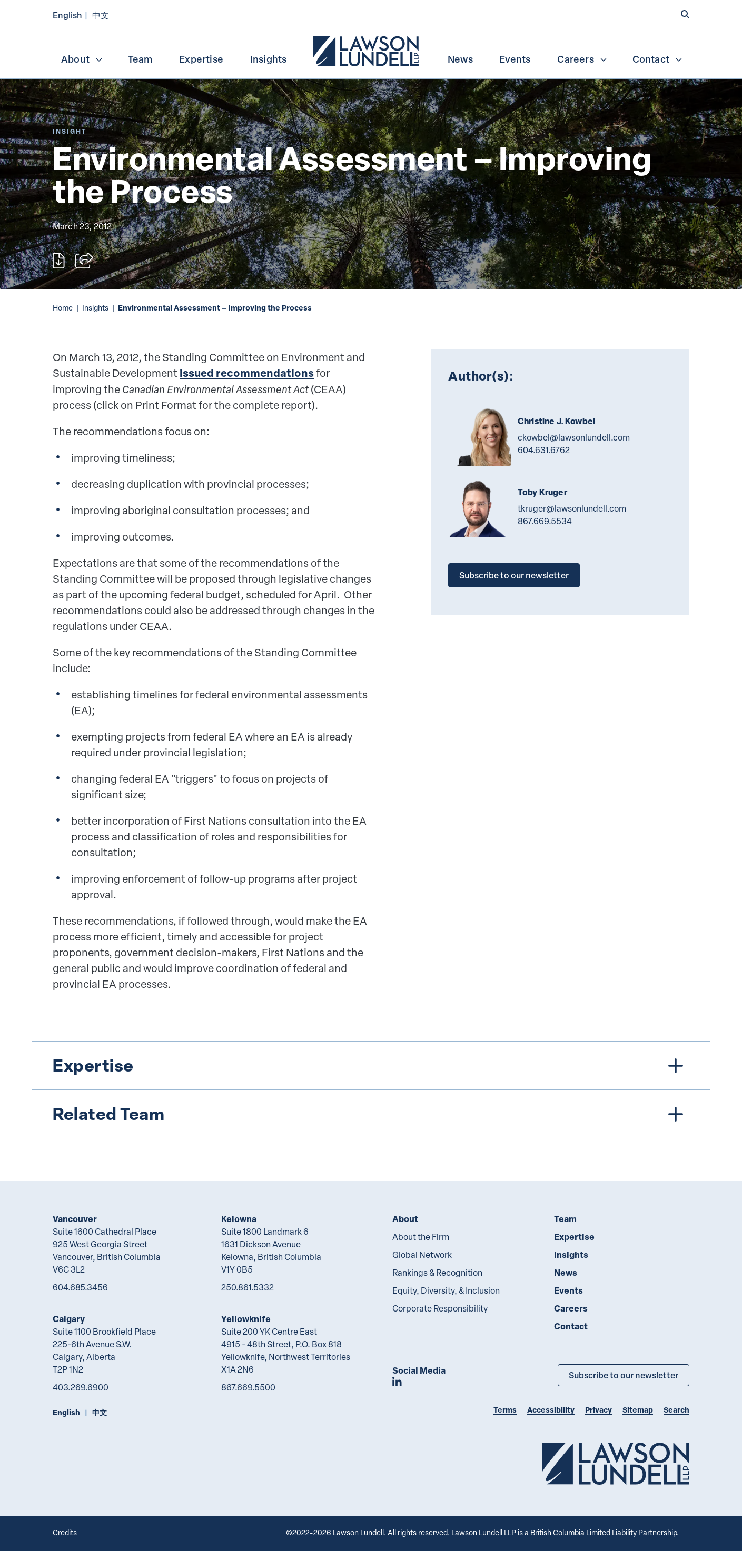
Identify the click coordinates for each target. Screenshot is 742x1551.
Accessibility (551, 1409)
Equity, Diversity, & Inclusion (446, 1290)
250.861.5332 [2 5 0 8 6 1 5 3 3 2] (247, 1287)
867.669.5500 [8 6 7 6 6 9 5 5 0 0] (248, 1387)
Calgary (69, 1319)
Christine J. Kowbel (556, 421)
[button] (685, 14)
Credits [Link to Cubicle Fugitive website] (65, 1532)
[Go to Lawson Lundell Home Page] (615, 1463)
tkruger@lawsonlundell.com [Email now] (572, 508)
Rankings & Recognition (437, 1272)
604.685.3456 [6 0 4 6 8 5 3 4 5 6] (80, 1287)
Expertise (201, 59)
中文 (100, 15)
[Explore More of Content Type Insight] (69, 131)
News (460, 59)
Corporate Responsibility (440, 1308)
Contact (657, 59)
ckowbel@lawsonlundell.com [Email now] (574, 437)
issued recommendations (247, 373)
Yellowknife (246, 1319)
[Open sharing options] (84, 260)
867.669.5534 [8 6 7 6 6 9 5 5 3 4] (545, 521)
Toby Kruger (542, 492)
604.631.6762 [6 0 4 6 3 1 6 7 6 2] (544, 450)
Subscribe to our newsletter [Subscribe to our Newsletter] (623, 1375)
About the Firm (420, 1237)
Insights (268, 59)
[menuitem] (367, 50)
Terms (505, 1409)
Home (63, 308)
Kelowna (238, 1219)
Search (676, 1409)
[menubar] (371, 50)
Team (140, 59)
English (67, 15)
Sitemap (637, 1409)
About (82, 59)
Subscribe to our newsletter (514, 575)
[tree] (371, 1089)
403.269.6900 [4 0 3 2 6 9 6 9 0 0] (80, 1387)
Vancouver (75, 1219)
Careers (582, 59)
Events (514, 59)
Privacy (598, 1409)
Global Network (422, 1254)
